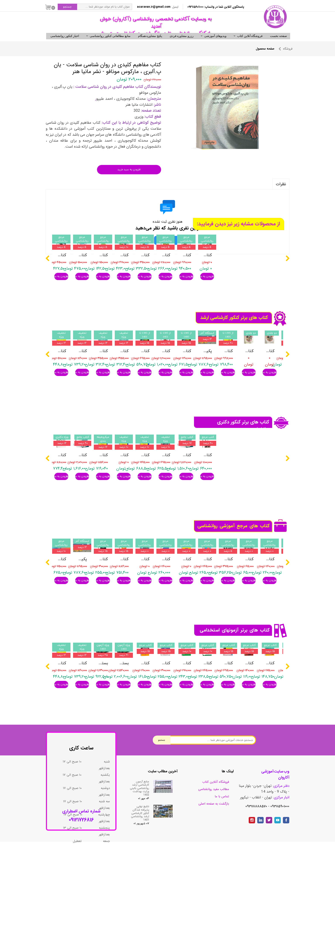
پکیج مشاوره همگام (150, 43)
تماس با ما (222, 868)
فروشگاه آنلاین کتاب (250, 43)
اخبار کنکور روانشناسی (64, 43)
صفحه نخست (278, 43)
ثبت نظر (168, 247)
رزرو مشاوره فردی (182, 43)
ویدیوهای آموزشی (215, 43)
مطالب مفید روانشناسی (213, 861)
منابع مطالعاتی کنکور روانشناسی (110, 43)
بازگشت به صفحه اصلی (213, 875)
